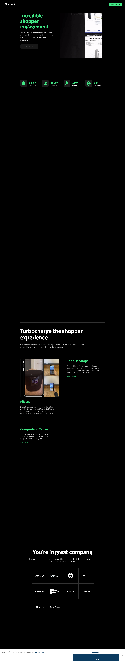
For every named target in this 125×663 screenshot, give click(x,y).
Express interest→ (72, 376)
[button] (43, 5)
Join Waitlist (29, 46)
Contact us (72, 5)
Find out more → (25, 417)
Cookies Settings (95, 652)
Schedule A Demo (115, 4)
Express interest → (25, 442)
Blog (60, 5)
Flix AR (25, 401)
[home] (10, 5)
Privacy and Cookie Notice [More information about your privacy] (40, 652)
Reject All (96, 656)
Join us (65, 5)
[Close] (122, 655)
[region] (62, 656)
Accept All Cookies (96, 659)
